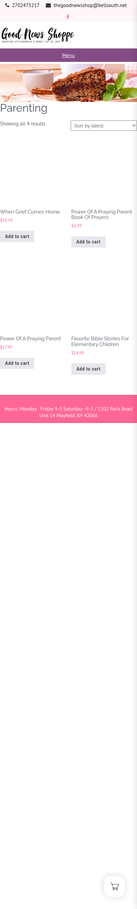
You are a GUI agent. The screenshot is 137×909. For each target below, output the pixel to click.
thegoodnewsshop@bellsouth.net (90, 5)
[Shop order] (104, 125)
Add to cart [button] (17, 236)
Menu (68, 55)
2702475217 (26, 5)
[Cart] (114, 886)
